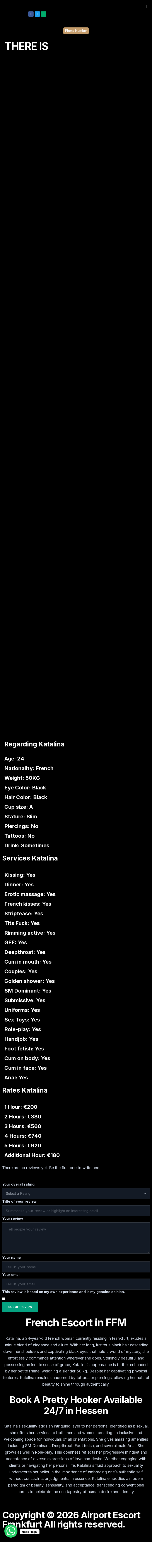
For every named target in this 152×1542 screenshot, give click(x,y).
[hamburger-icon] (145, 1536)
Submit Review (20, 1307)
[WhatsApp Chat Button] (10, 1531)
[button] (147, 6)
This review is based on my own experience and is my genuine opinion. (63, 1292)
